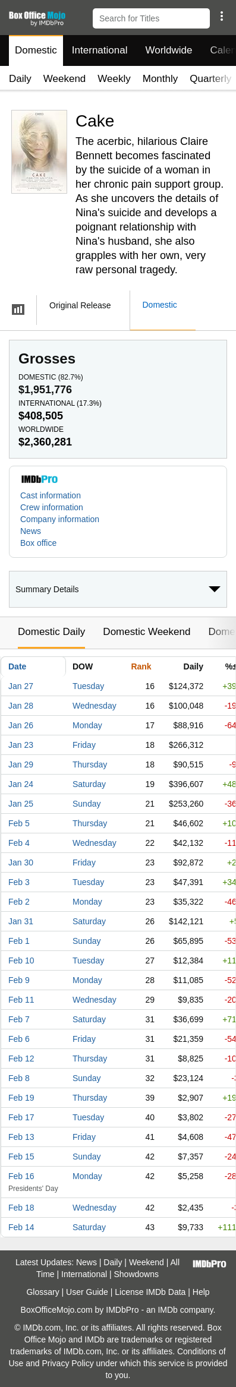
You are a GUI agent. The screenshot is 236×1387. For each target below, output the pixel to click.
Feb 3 (19, 882)
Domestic (36, 50)
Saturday (89, 784)
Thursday (90, 764)
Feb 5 (19, 823)
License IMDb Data (150, 1292)
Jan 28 (20, 705)
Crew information (51, 507)
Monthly (160, 78)
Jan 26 (20, 725)
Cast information (50, 495)
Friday (84, 745)
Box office (38, 543)
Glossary (42, 1292)
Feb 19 (21, 1097)
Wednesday (95, 705)
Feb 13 (21, 1137)
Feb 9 (19, 980)
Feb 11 (21, 999)
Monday (87, 725)
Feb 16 (21, 1176)
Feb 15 (21, 1156)
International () (60, 403)
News (30, 531)
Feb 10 (21, 960)
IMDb (167, 1310)
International (100, 50)
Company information (59, 519)
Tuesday (88, 686)
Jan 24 (20, 784)
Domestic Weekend (146, 631)
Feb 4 (19, 843)
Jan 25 (20, 803)
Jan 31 (20, 921)
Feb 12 (21, 1058)
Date (17, 666)
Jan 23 (20, 745)
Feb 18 (21, 1207)
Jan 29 (20, 764)
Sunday (86, 803)
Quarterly (210, 78)
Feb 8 (19, 1078)
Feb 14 (21, 1227)
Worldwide (168, 50)
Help (201, 1292)
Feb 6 (19, 1039)
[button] (221, 16)
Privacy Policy (68, 1363)
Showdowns (136, 1274)
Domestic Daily (51, 631)
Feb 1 (19, 941)
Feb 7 (19, 1019)
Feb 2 (19, 901)
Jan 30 (20, 862)
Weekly (113, 78)
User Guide (87, 1292)
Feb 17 (21, 1117)
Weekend (64, 78)
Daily (20, 78)
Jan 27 (20, 686)
